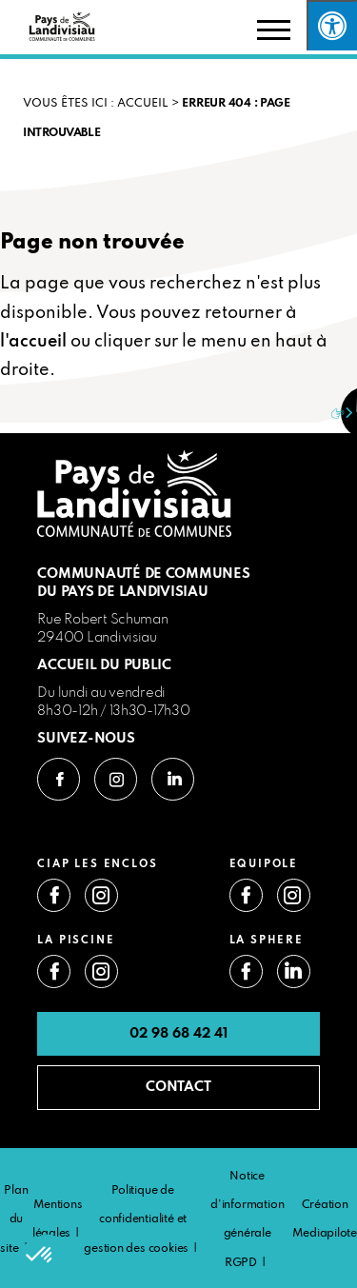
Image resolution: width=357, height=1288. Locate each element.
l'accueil (33, 341)
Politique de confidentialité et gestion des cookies (136, 1220)
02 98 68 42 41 (178, 1033)
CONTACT (178, 1087)
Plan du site (14, 1220)
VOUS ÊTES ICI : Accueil (96, 103)
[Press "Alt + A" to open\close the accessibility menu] (332, 25)
